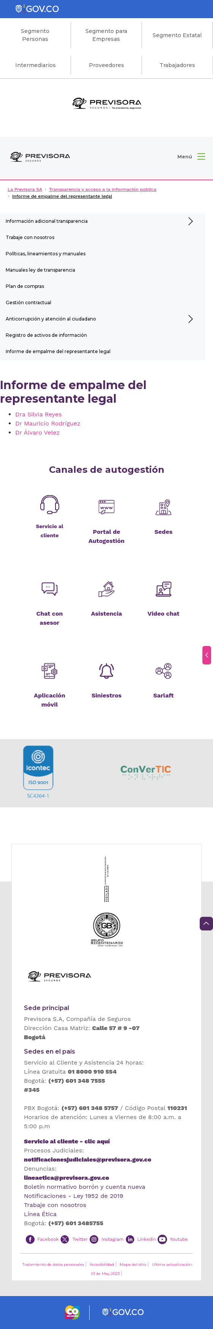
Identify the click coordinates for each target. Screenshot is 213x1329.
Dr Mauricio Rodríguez (47, 423)
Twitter (80, 1238)
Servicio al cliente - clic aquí (67, 1141)
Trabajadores (177, 65)
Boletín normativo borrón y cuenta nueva (84, 1186)
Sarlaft (163, 695)
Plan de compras (25, 286)
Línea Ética (40, 1214)
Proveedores (106, 65)
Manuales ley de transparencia (40, 270)
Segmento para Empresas (106, 35)
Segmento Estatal (177, 35)
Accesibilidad (102, 1264)
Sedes (163, 531)
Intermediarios (35, 65)
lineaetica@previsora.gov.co (66, 1177)
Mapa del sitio (133, 1264)
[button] (191, 156)
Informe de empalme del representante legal (58, 351)
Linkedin (146, 1238)
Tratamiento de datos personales (53, 1264)
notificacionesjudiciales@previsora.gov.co (87, 1159)
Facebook (48, 1238)
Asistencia (106, 613)
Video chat (164, 613)
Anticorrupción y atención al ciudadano (51, 319)
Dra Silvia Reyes (38, 414)
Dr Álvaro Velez (37, 432)
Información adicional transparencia (47, 221)
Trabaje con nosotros (30, 237)
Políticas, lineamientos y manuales (45, 253)
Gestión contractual (28, 302)
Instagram (112, 1238)
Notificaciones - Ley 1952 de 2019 (73, 1195)
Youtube (179, 1238)
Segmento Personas (35, 35)
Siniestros (106, 695)
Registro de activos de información (46, 335)
